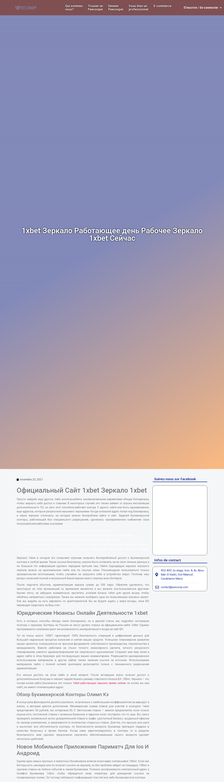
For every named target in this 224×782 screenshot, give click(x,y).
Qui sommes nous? (74, 7)
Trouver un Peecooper (95, 7)
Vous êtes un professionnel (138, 7)
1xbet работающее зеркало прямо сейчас (99, 683)
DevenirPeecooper (116, 7)
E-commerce (162, 6)
